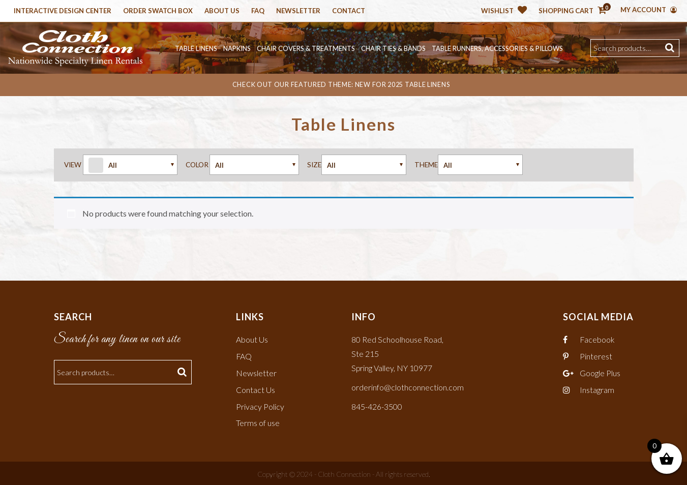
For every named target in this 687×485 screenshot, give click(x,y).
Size (314, 164)
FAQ (244, 355)
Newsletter (298, 11)
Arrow (129, 164)
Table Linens (196, 48)
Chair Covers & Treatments (306, 48)
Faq (257, 11)
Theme (426, 164)
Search (671, 48)
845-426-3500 (376, 404)
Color (197, 164)
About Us (222, 11)
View (72, 164)
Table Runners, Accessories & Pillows (497, 48)
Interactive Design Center (62, 11)
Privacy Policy (260, 404)
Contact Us (255, 388)
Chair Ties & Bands (393, 48)
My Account (648, 10)
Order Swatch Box (158, 11)
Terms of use (258, 421)
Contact (348, 11)
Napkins (237, 48)
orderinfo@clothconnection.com (407, 385)
